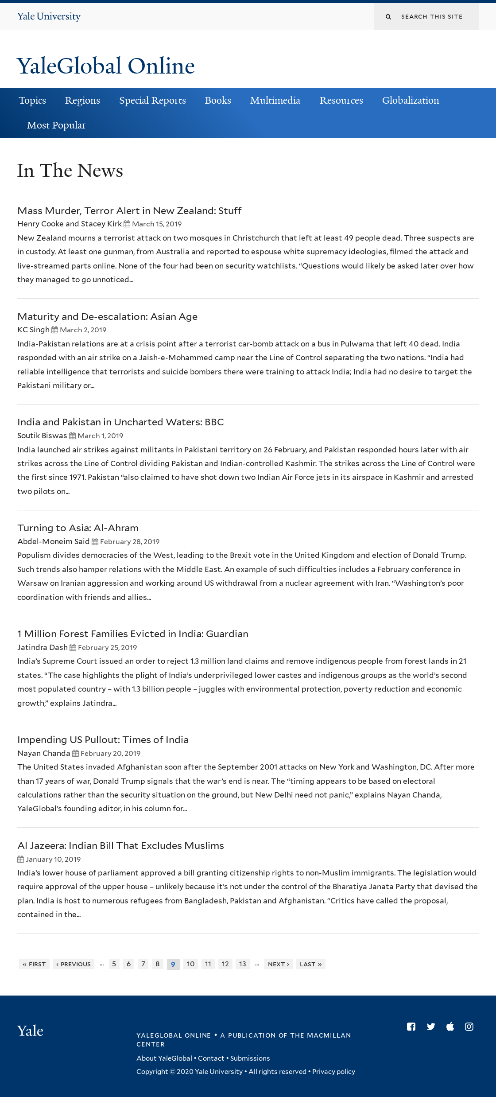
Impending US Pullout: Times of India (103, 739)
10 (191, 964)
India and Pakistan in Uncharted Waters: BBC (120, 422)
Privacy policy (333, 1072)
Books (218, 100)
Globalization (410, 100)
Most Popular (56, 125)
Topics (32, 100)
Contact (211, 1058)
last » (311, 964)
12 (225, 964)
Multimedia (275, 100)
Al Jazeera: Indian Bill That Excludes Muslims (120, 845)
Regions (82, 100)
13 (242, 964)
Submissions (250, 1058)
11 (208, 964)
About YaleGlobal (164, 1058)
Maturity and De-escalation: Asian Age (107, 316)
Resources (341, 100)
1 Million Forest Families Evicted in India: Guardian (132, 633)
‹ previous (73, 964)
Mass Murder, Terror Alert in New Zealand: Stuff (129, 210)
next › (279, 964)
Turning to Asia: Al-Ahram (78, 527)
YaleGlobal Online (106, 66)
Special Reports (152, 100)
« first (34, 964)
